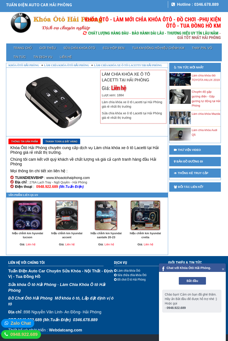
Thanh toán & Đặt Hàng (61, 141)
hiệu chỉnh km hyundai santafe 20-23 (106, 235)
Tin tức (19, 57)
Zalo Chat (21, 323)
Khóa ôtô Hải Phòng (23, 65)
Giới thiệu (47, 48)
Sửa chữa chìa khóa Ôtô (132, 275)
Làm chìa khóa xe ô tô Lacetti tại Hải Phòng (128, 65)
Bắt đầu (192, 281)
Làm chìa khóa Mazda (206, 113)
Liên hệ (66, 57)
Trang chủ (22, 48)
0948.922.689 (24, 334)
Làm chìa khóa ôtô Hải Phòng (66, 65)
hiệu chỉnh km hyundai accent (66, 235)
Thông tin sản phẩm (24, 141)
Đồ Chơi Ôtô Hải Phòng (30, 298)
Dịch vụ (120, 262)
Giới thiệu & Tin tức (185, 262)
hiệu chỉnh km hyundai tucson (27, 235)
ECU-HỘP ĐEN (114, 48)
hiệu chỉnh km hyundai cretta (145, 235)
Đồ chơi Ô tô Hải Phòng (131, 279)
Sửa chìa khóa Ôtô (79, 48)
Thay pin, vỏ (202, 48)
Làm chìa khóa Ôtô (128, 270)
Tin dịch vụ (42, 57)
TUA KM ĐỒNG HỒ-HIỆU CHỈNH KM (158, 48)
